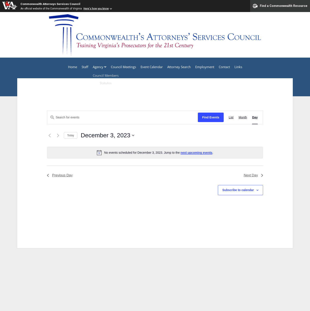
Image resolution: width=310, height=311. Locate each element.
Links (246, 67)
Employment (207, 67)
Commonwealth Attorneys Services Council (55, 4)
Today (70, 134)
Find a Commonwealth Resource (280, 6)
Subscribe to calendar (238, 188)
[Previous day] (49, 134)
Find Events (210, 116)
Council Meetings (120, 67)
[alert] (155, 151)
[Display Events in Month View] (243, 116)
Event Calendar (151, 67)
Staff (77, 67)
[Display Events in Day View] (255, 116)
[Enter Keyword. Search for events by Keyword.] (89, 116)
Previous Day (60, 174)
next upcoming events (196, 151)
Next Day (253, 174)
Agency (92, 67)
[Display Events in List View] (231, 116)
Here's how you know (96, 8)
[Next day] (57, 134)
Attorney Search (180, 67)
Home (62, 67)
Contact (229, 67)
